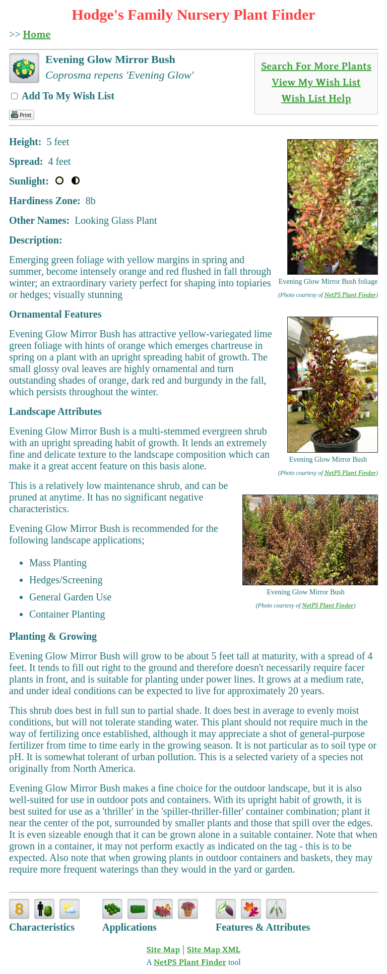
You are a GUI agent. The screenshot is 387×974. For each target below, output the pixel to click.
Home (37, 34)
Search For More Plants (316, 66)
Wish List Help (316, 98)
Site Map (163, 949)
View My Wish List (316, 82)
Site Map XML (213, 949)
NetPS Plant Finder (350, 294)
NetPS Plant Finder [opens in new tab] (190, 962)
